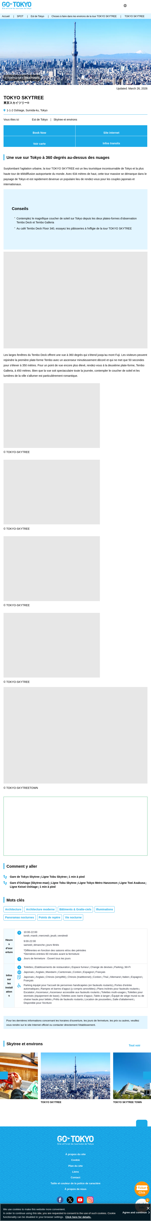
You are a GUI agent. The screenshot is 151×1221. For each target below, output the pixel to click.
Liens (75, 1171)
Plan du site (75, 1165)
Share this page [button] (135, 5)
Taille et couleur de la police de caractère (75, 1183)
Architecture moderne (40, 909)
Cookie (75, 1159)
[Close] (148, 1208)
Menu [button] (147, 5)
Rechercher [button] (130, 5)
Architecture (13, 909)
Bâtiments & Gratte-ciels (75, 909)
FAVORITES (140, 5)
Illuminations (104, 909)
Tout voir (134, 1045)
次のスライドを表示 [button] (147, 1075)
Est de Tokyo (40, 119)
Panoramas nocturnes (19, 917)
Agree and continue (134, 1212)
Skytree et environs (65, 119)
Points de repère (49, 917)
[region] (75, 1212)
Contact (75, 1177)
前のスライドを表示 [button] (4, 1075)
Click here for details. (78, 1216)
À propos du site (75, 1154)
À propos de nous (76, 1189)
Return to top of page (141, 1123)
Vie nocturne (73, 917)
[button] (125, 5)
